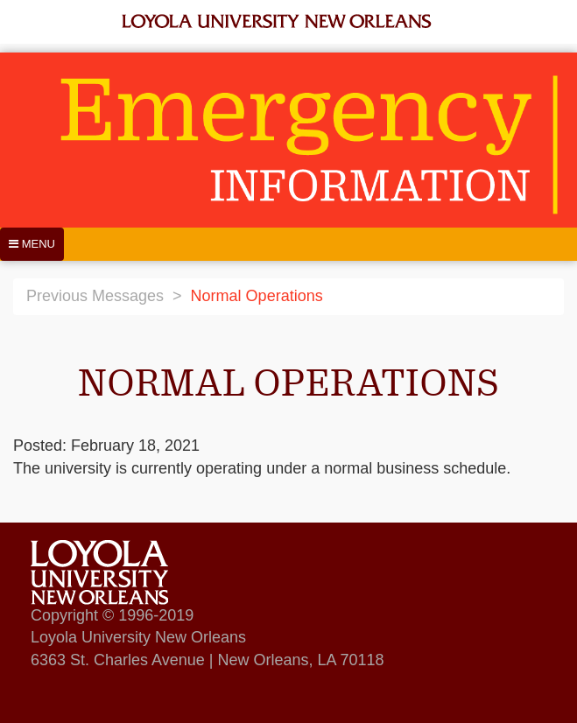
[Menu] (32, 244)
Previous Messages (95, 296)
